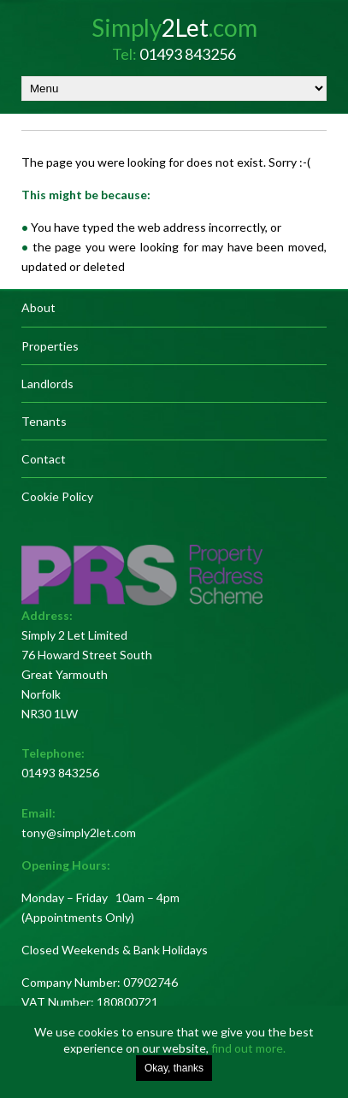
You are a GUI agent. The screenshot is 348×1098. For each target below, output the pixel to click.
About (38, 307)
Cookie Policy (57, 496)
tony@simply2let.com (78, 832)
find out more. (248, 1048)
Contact (43, 459)
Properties (50, 346)
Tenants (44, 421)
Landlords (47, 383)
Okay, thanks (174, 1068)
